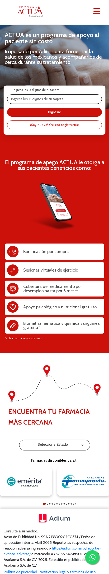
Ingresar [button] (54, 112)
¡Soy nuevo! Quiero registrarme (54, 126)
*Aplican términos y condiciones (23, 339)
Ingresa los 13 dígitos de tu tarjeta (36, 90)
